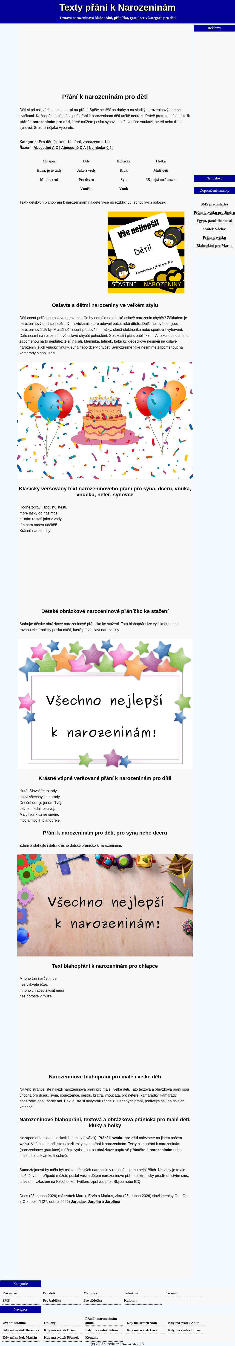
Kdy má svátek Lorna (184, 1330)
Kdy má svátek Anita (183, 1323)
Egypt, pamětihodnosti (214, 221)
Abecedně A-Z (46, 148)
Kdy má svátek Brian (60, 1330)
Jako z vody (86, 170)
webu (24, 1144)
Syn (124, 180)
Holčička (123, 161)
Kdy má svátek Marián (20, 1337)
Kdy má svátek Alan (142, 1323)
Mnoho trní (49, 180)
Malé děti (160, 170)
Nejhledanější (100, 148)
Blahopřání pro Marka (214, 246)
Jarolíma (112, 1202)
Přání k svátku (214, 237)
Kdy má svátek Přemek (61, 1337)
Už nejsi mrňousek (160, 180)
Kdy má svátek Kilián (101, 1330)
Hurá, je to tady (49, 170)
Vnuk (123, 189)
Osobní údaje (130, 1344)
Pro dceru (86, 180)
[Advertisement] (105, 57)
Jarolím (94, 1202)
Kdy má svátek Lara (142, 1330)
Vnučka (86, 189)
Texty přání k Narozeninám (117, 7)
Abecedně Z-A (73, 148)
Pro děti (46, 142)
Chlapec (49, 161)
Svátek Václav (214, 229)
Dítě (86, 161)
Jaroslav (78, 1202)
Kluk (124, 170)
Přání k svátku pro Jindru (214, 212)
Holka (161, 161)
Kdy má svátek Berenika (21, 1330)
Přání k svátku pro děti (118, 1138)
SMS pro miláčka (214, 204)
